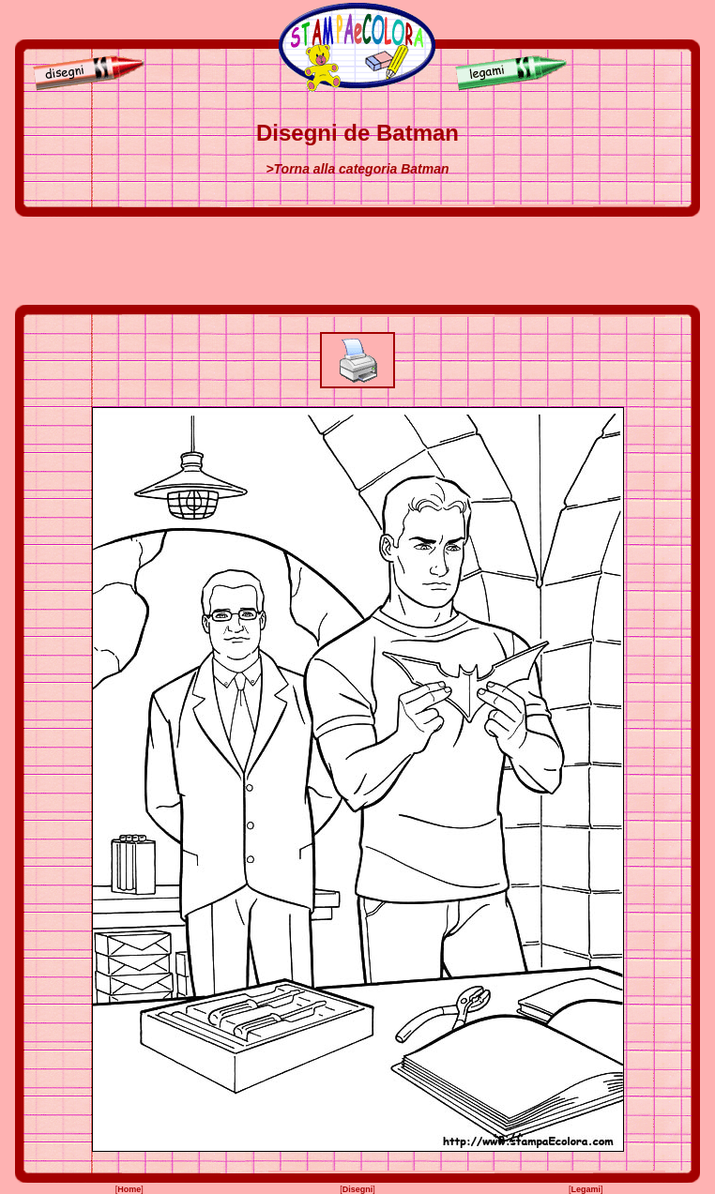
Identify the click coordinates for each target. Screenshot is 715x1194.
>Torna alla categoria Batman (357, 168)
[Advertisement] (357, 261)
